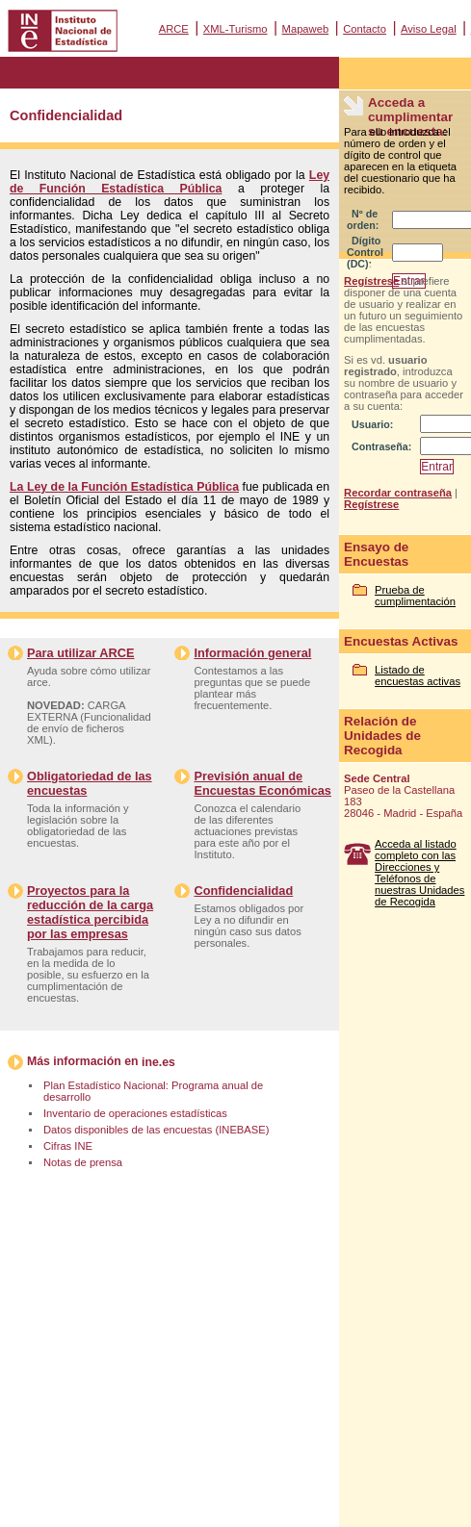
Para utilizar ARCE (80, 653)
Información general (252, 653)
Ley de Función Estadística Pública (169, 181)
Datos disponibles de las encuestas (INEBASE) (156, 1129)
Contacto (364, 29)
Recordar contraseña (398, 492)
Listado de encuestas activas (417, 675)
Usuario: (372, 424)
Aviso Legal (429, 29)
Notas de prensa (82, 1162)
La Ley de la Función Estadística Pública (124, 487)
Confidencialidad (243, 890)
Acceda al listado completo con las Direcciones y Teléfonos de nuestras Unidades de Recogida (419, 872)
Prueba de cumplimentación (415, 595)
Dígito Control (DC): (365, 252)
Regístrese (371, 281)
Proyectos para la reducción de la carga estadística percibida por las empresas (90, 912)
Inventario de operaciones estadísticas (135, 1113)
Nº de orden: (363, 219)
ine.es (158, 1062)
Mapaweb (305, 29)
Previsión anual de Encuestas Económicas (262, 783)
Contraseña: (381, 446)
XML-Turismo (235, 29)
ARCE (174, 29)
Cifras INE (67, 1146)
